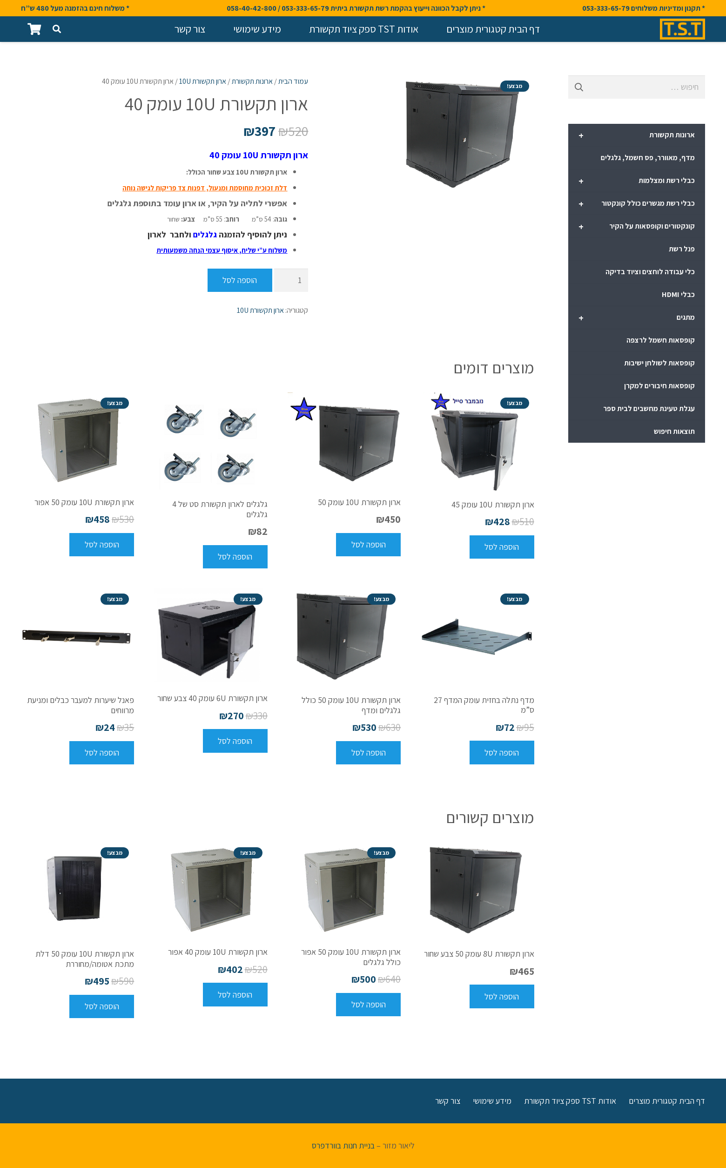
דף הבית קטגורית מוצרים (667, 1100)
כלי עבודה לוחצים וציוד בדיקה (650, 272)
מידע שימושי (492, 1100)
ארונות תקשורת (252, 81)
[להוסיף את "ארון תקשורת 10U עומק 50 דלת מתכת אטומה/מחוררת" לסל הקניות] (101, 1006)
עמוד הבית (293, 81)
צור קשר (447, 1100)
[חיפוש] (56, 29)
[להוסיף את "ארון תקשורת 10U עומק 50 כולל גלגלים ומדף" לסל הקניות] (368, 752)
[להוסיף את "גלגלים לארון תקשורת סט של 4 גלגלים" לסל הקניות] (235, 556)
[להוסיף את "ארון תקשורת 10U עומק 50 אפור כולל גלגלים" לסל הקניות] (368, 1004)
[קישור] (682, 29)
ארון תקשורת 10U (202, 81)
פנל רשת (682, 249)
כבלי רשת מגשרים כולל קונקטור (636, 204)
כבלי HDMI (678, 294)
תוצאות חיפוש (674, 431)
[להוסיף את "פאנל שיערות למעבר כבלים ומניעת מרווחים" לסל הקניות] (101, 752)
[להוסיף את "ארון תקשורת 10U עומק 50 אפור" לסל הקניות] (101, 544)
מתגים (636, 318)
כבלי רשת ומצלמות (636, 181)
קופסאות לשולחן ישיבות (659, 363)
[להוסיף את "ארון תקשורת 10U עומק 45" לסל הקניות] (502, 547)
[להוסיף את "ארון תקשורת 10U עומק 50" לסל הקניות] (368, 544)
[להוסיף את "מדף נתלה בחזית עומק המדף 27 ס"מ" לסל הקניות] (502, 752)
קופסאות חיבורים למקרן (659, 386)
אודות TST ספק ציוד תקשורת (570, 1100)
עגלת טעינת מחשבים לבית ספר (649, 408)
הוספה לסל (239, 280)
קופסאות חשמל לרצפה (660, 340)
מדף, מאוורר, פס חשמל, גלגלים (648, 157)
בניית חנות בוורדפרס (343, 1145)
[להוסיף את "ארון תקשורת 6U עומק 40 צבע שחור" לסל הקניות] (235, 740)
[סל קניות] (34, 29)
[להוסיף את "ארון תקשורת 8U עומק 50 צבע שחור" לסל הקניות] (502, 996)
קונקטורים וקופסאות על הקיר (636, 227)
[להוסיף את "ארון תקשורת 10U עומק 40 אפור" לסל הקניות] (235, 994)
